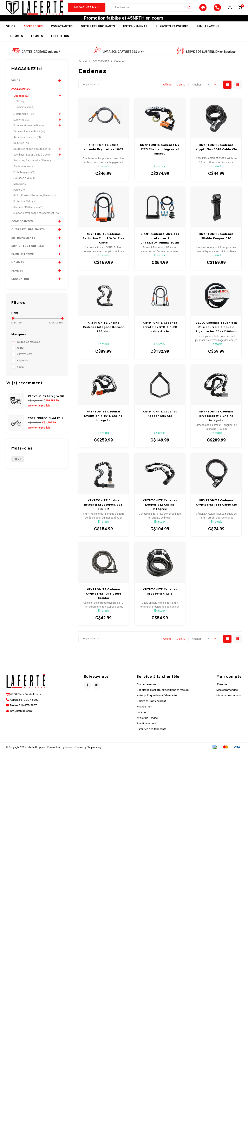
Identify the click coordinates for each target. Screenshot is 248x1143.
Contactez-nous (146, 692)
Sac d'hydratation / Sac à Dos (32, 162)
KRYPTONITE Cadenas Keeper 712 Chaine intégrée (160, 512)
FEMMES (37, 44)
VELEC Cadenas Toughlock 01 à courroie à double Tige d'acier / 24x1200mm (216, 335)
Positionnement (146, 731)
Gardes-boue (23, 174)
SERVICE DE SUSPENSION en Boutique (206, 59)
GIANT (21, 356)
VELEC (21, 374)
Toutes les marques (28, 349)
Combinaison (24, 115)
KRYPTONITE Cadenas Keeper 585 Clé (160, 421)
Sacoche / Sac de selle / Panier (34, 168)
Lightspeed (67, 755)
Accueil (82, 69)
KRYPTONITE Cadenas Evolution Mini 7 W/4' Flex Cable (103, 246)
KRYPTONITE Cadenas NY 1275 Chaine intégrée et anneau (160, 157)
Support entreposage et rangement (36, 221)
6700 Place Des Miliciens (25, 702)
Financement (144, 714)
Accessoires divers (27, 145)
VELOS (10, 34)
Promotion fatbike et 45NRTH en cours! (124, 26)
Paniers (19, 197)
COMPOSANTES (62, 34)
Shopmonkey (94, 755)
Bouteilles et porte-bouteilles (33, 157)
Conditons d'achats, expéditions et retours (163, 698)
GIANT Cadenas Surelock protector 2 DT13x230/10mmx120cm (160, 246)
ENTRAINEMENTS (135, 34)
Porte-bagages (24, 180)
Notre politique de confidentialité (157, 703)
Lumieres (21, 127)
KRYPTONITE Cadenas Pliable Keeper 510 (216, 243)
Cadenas (21, 103)
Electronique (23, 122)
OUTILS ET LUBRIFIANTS (98, 34)
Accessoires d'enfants (29, 139)
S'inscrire (221, 692)
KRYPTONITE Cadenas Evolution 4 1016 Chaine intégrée (103, 423)
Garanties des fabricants (151, 737)
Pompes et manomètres (29, 133)
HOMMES (16, 44)
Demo (17, 467)
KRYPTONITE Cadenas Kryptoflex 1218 (160, 599)
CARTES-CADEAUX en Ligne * (36, 59)
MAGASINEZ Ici (86, 11)
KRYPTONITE (24, 362)
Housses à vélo (24, 186)
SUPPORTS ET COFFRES (172, 34)
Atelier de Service (147, 726)
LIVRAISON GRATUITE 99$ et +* (118, 59)
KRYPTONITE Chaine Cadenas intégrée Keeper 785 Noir (103, 335)
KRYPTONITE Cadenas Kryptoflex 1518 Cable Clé (216, 510)
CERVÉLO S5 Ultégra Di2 (46, 403)
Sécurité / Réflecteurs (28, 215)
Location (142, 720)
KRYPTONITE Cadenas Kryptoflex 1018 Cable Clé (216, 155)
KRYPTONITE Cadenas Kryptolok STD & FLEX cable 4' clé (160, 335)
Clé (19, 109)
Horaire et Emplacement (151, 709)
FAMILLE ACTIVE (208, 34)
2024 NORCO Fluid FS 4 (46, 425)
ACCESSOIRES (33, 34)
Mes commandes (227, 698)
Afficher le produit (39, 413)
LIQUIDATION (60, 44)
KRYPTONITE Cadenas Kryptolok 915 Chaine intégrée (216, 423)
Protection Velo (24, 209)
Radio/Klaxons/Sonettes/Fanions (34, 203)
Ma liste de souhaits (228, 703)
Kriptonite (22, 368)
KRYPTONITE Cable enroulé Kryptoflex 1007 (103, 155)
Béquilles (21, 151)
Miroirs (19, 192)
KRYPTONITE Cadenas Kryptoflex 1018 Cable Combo (103, 601)
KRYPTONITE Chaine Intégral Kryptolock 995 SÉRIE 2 (103, 512)
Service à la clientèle (158, 684)
